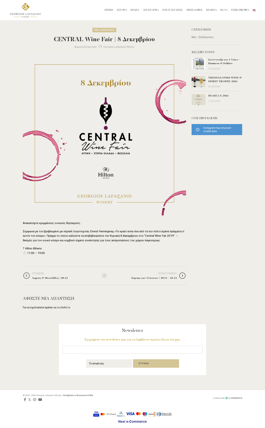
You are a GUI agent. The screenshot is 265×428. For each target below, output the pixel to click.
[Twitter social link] (29, 399)
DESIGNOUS (236, 398)
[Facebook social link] (25, 399)
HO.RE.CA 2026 (218, 95)
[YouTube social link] (40, 399)
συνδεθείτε (63, 307)
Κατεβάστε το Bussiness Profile (78, 395)
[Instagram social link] (34, 399)
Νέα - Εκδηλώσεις (104, 30)
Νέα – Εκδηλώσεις (203, 37)
